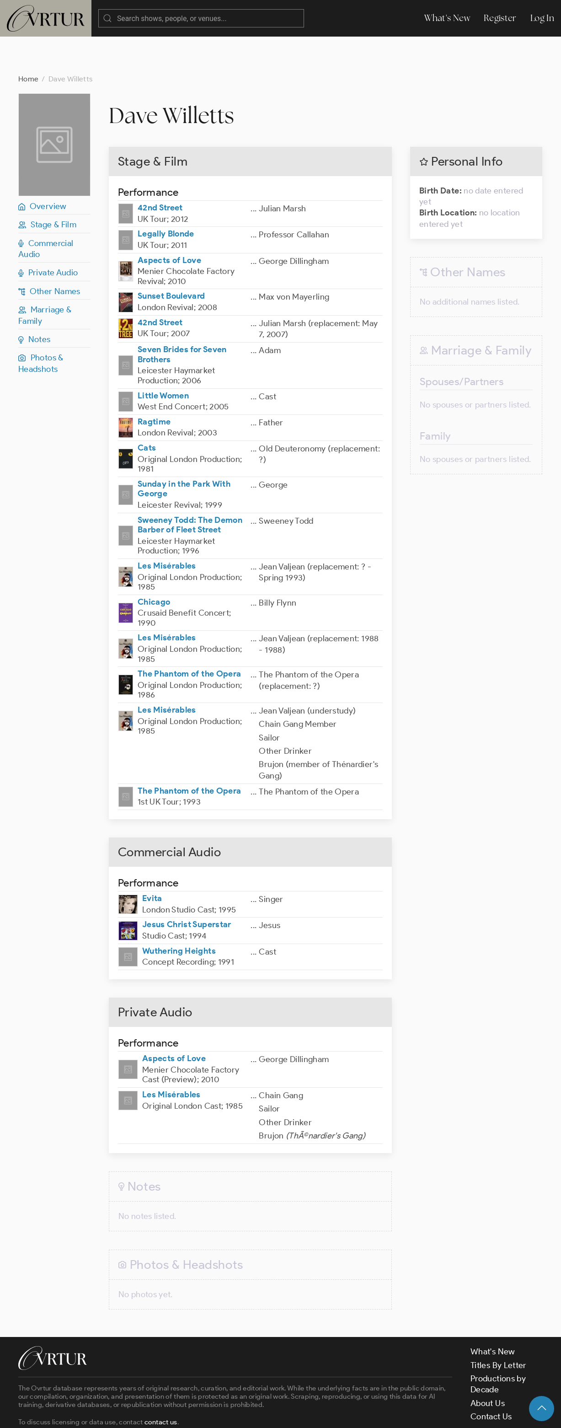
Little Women (163, 359)
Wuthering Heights (179, 914)
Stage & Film (47, 188)
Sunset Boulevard (171, 259)
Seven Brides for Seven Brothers (182, 318)
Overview (42, 170)
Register (500, 18)
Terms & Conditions (165, 1413)
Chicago (154, 565)
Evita (152, 862)
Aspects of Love (169, 224)
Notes (34, 303)
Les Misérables (167, 529)
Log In (542, 18)
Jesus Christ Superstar (186, 888)
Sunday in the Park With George (184, 452)
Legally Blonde (166, 197)
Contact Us (491, 1380)
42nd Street (160, 171)
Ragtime (154, 385)
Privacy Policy (233, 1413)
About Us (487, 1367)
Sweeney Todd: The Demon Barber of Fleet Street (190, 488)
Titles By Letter (498, 1329)
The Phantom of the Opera (189, 637)
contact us (160, 1385)
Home (28, 42)
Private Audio (48, 236)
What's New (447, 18)
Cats (147, 411)
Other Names (49, 255)
